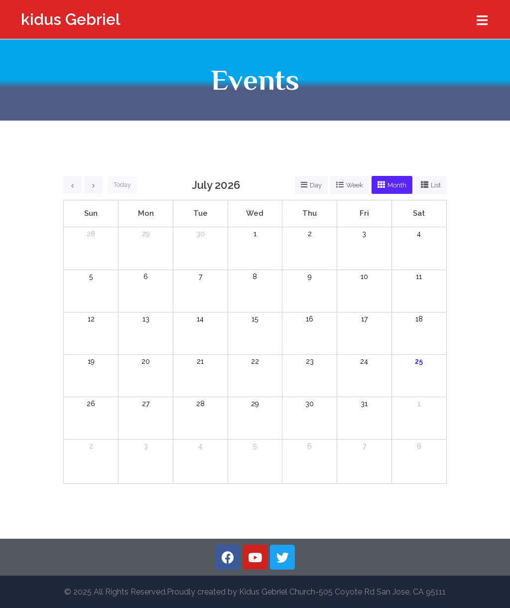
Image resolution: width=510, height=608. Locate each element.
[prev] (72, 184)
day (316, 185)
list (436, 185)
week (354, 185)
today (122, 184)
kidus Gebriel (71, 19)
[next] (93, 184)
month (396, 185)
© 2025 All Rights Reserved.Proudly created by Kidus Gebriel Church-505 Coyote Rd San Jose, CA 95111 (255, 592)
